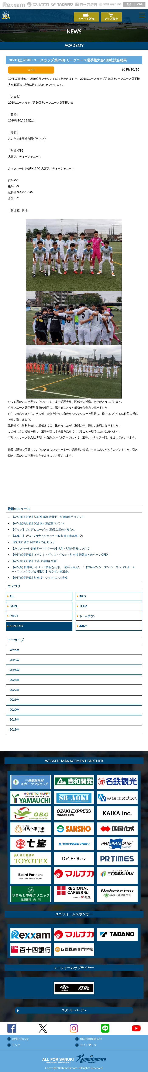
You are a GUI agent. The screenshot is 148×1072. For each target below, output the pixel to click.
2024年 (14, 668)
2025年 (14, 658)
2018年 (14, 727)
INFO (82, 594)
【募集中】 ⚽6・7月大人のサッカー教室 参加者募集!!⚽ (47, 533)
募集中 (83, 624)
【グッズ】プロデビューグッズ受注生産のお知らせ (43, 527)
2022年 (14, 687)
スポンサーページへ (74, 1008)
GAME (14, 604)
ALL (12, 594)
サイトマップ (88, 1043)
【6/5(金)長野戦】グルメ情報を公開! (34, 559)
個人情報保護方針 (91, 1036)
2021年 (14, 697)
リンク (16, 1043)
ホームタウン (87, 614)
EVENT (14, 614)
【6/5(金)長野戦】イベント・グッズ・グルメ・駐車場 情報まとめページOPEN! (60, 552)
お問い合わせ (20, 1036)
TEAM (83, 604)
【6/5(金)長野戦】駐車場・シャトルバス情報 (39, 575)
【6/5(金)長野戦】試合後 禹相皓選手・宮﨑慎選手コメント (48, 514)
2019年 (14, 717)
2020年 (14, 707)
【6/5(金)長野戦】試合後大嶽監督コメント (38, 521)
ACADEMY (16, 624)
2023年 (14, 677)
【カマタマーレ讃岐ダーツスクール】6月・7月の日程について (50, 546)
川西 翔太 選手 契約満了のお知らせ (33, 540)
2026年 (14, 648)
